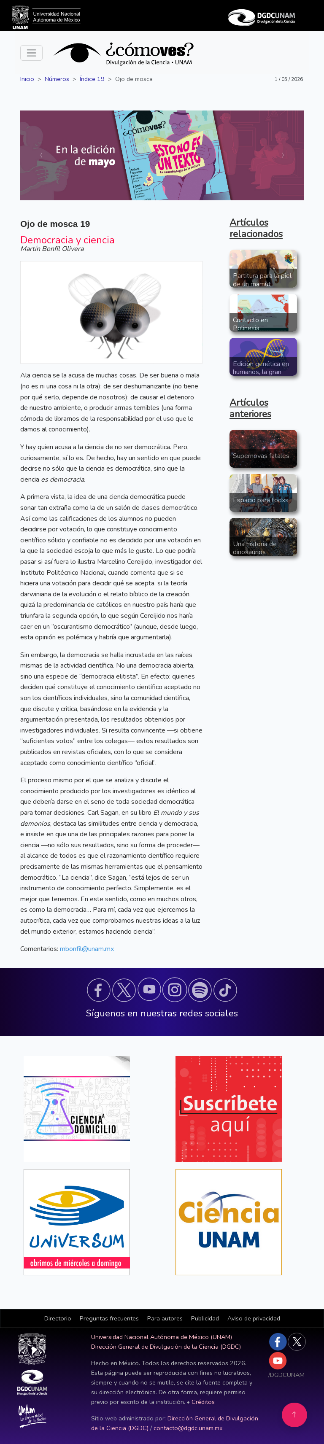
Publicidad (205, 1318)
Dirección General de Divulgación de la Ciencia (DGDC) (166, 1346)
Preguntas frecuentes (109, 1318)
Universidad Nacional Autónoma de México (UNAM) (161, 1337)
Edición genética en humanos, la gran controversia (261, 372)
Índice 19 (92, 79)
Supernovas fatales (261, 456)
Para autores (165, 1318)
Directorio (57, 1318)
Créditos (203, 1402)
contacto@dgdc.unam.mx (188, 1428)
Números (57, 79)
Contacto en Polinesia (250, 324)
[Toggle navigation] (31, 53)
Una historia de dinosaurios (255, 548)
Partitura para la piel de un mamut (262, 279)
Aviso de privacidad (253, 1318)
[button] (98, 990)
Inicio (27, 79)
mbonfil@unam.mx (87, 949)
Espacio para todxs (261, 500)
